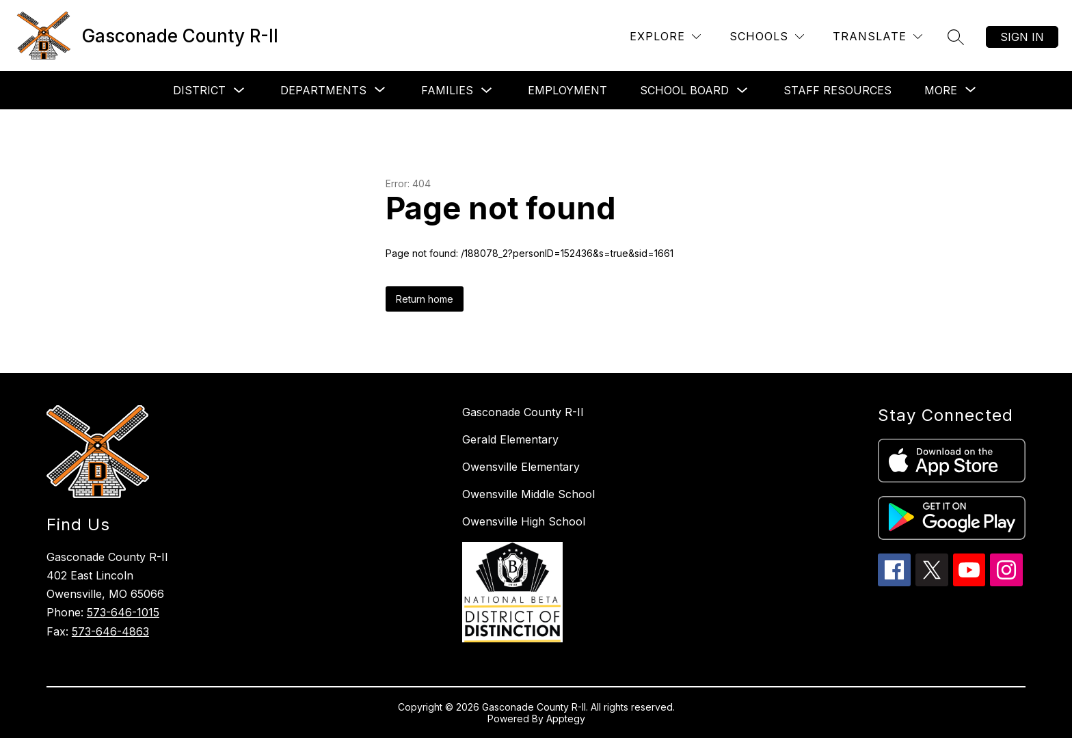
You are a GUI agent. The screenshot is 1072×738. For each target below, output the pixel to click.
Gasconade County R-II (523, 412)
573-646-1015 (123, 612)
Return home (424, 299)
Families (447, 90)
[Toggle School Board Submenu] (742, 90)
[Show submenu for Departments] (323, 90)
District (199, 90)
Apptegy (565, 718)
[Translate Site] (877, 36)
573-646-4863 (110, 631)
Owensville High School (523, 521)
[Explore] (665, 36)
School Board (684, 90)
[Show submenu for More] (940, 90)
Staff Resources (837, 90)
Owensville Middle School (528, 494)
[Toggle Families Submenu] (487, 90)
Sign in (1022, 37)
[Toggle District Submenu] (239, 90)
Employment (567, 90)
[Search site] (956, 37)
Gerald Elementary (510, 439)
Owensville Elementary (521, 467)
